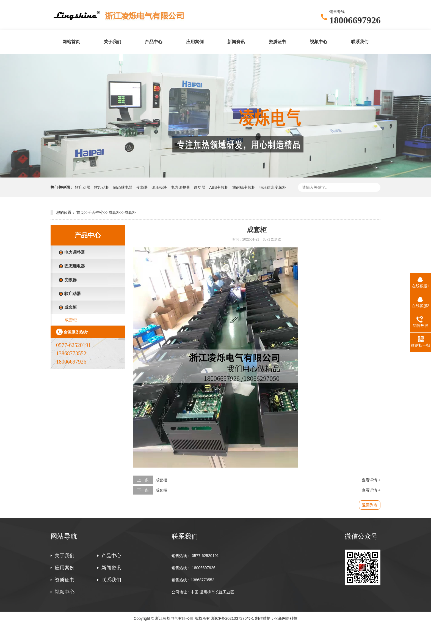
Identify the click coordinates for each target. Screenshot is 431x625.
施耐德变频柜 (244, 187)
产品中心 (153, 41)
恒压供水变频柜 (272, 187)
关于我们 (112, 41)
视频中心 (318, 41)
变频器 (142, 187)
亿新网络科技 (285, 618)
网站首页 (71, 41)
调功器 (199, 187)
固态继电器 (122, 187)
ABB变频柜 (219, 187)
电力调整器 (180, 187)
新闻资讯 (236, 41)
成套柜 (114, 212)
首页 (80, 212)
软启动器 (83, 187)
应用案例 (195, 41)
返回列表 (369, 505)
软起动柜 (102, 187)
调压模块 (159, 187)
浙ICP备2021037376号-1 (232, 618)
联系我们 (360, 41)
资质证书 (277, 41)
